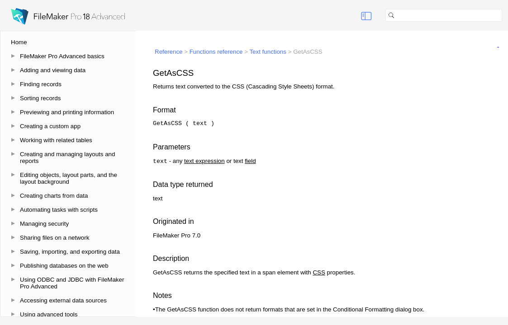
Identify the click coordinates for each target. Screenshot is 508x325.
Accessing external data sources (63, 300)
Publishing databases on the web (64, 265)
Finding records (41, 84)
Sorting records (40, 98)
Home (19, 42)
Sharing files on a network (54, 237)
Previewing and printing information (67, 112)
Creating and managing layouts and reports (67, 157)
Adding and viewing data (52, 70)
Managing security (44, 223)
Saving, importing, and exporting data (70, 251)
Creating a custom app (50, 126)
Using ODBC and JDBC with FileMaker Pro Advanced (72, 283)
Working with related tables (56, 140)
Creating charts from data (54, 195)
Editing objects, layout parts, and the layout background (68, 178)
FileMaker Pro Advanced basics (62, 56)
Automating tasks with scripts (59, 209)
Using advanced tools (48, 314)
